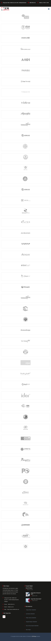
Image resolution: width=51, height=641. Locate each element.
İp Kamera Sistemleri (30, 613)
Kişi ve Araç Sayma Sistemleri (32, 625)
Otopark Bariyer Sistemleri (31, 621)
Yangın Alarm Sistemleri (31, 609)
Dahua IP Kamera (29, 588)
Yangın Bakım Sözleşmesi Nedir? (36, 593)
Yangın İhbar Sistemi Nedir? (36, 598)
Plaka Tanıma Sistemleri (31, 617)
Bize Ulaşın (28, 629)
